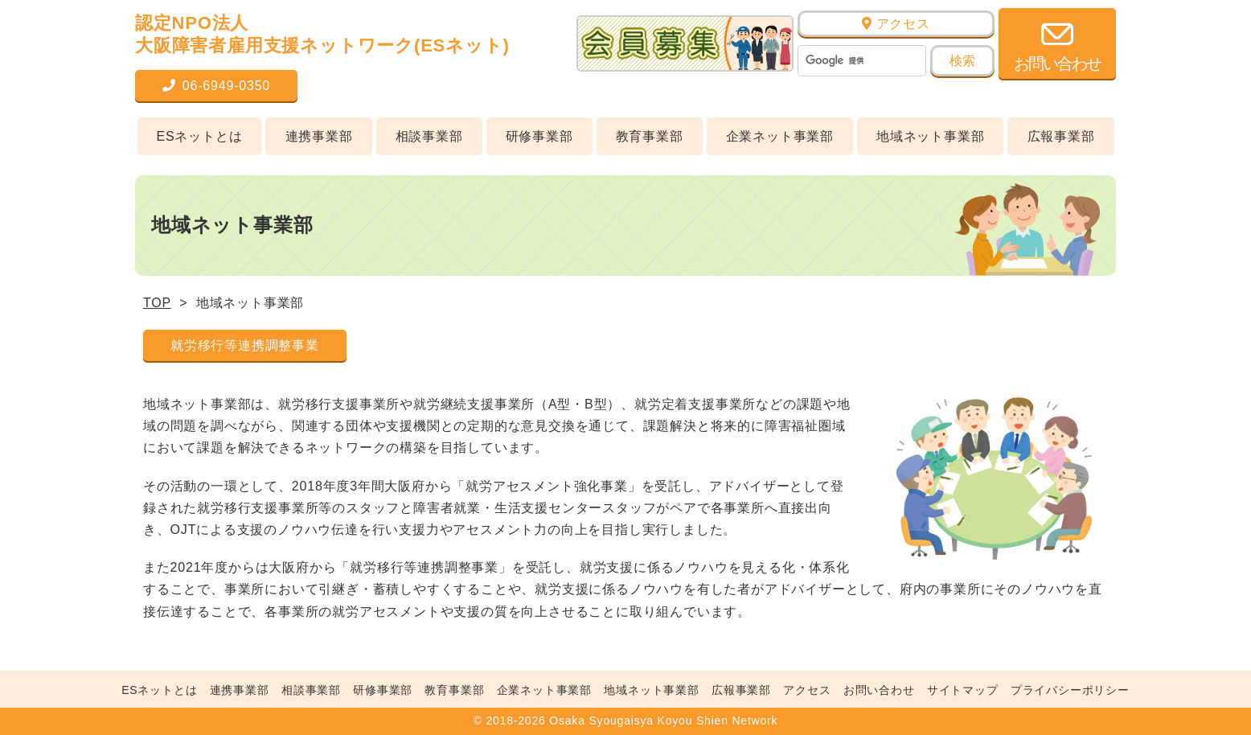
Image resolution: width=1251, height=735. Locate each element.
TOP (157, 303)
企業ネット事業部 (780, 136)
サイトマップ (963, 690)
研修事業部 (539, 136)
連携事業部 (319, 136)
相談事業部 (429, 136)
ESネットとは (200, 136)
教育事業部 (649, 136)
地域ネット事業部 (930, 136)
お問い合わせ (879, 690)
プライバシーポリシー (1070, 690)
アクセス (896, 24)
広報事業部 (1061, 136)
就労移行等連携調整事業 (244, 345)
